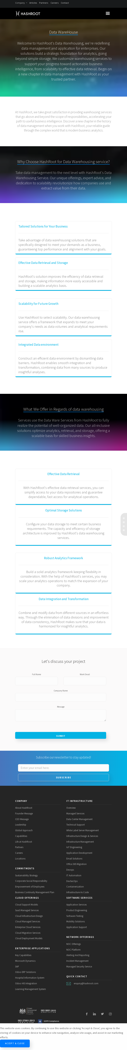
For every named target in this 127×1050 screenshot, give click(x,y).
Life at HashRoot (23, 841)
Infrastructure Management (80, 841)
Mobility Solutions (75, 921)
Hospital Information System (29, 977)
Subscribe (63, 777)
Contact (65, 2)
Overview (71, 807)
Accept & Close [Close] (15, 1043)
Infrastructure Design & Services (82, 835)
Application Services (76, 904)
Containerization (75, 886)
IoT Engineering (74, 847)
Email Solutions (74, 858)
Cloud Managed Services (27, 921)
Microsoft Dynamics (25, 960)
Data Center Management (79, 819)
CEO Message (22, 819)
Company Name (61, 690)
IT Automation (73, 875)
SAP (17, 966)
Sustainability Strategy (26, 875)
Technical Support (75, 824)
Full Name (36, 674)
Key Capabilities (23, 955)
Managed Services (75, 813)
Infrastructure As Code (77, 892)
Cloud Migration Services (27, 932)
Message (60, 706)
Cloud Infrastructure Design (29, 915)
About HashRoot (23, 807)
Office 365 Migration (76, 863)
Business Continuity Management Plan (34, 892)
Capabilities (21, 835)
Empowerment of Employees (29, 886)
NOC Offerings (73, 943)
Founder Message (24, 813)
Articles (33, 2)
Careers (55, 2)
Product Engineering (76, 910)
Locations (20, 858)
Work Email (85, 674)
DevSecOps (72, 881)
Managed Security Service (79, 966)
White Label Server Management (82, 830)
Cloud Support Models (26, 904)
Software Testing (74, 915)
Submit (60, 735)
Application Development (79, 852)
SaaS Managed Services (27, 910)
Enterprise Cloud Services (27, 927)
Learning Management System (30, 989)
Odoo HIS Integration (26, 983)
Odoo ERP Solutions (25, 971)
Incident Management (77, 960)
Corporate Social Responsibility (31, 880)
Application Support (76, 927)
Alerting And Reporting (77, 955)
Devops (70, 869)
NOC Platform (73, 949)
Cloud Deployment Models (28, 938)
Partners (43, 2)
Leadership (20, 824)
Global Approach (24, 830)
